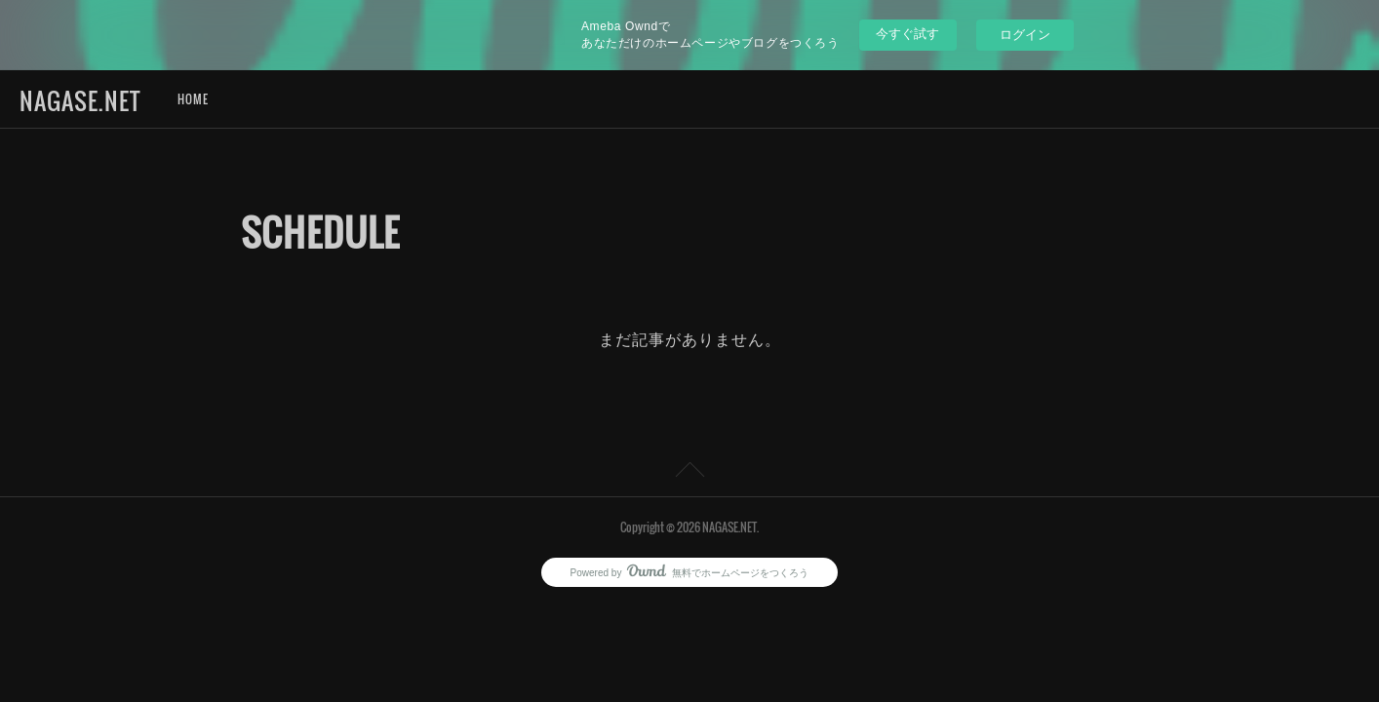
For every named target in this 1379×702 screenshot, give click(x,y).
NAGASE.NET (80, 100)
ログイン (1025, 34)
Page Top (689, 473)
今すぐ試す (907, 33)
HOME (193, 99)
